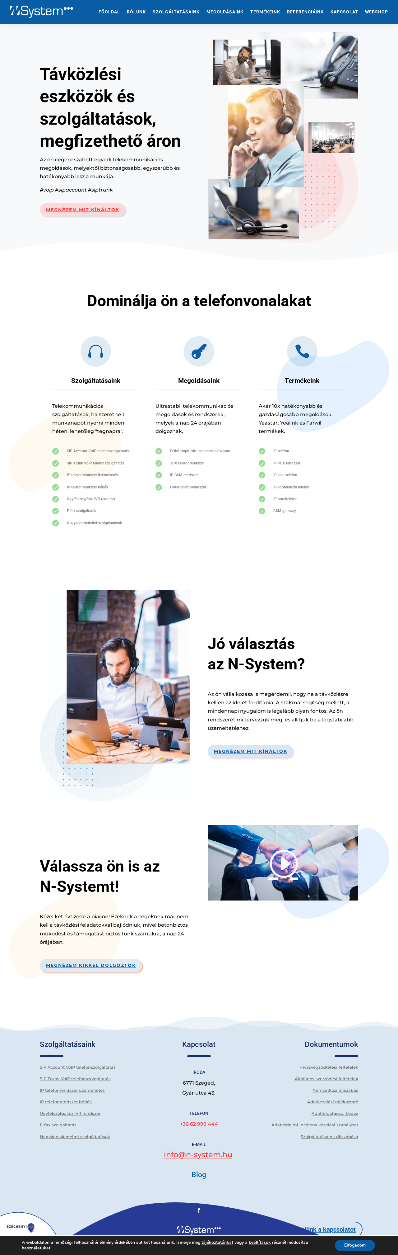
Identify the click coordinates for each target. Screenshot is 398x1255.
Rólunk (136, 11)
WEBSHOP (376, 11)
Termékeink (265, 11)
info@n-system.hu (198, 1154)
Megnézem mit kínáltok (82, 209)
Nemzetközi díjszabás (335, 1090)
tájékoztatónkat (217, 1242)
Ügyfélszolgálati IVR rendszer (70, 1113)
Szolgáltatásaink (176, 11)
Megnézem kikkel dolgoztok (91, 965)
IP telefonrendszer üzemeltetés (72, 1090)
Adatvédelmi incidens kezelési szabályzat (314, 1124)
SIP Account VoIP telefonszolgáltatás (78, 1067)
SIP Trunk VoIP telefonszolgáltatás (75, 1078)
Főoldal (109, 11)
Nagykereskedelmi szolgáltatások (75, 1136)
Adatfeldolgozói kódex (335, 1113)
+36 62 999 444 (199, 1124)
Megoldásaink (224, 11)
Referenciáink (305, 11)
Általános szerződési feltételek (326, 1078)
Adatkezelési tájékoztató (332, 1101)
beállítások (260, 1242)
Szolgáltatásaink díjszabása (329, 1136)
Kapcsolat (344, 11)
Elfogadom (355, 1245)
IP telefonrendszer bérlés (66, 1101)
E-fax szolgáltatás (58, 1124)
